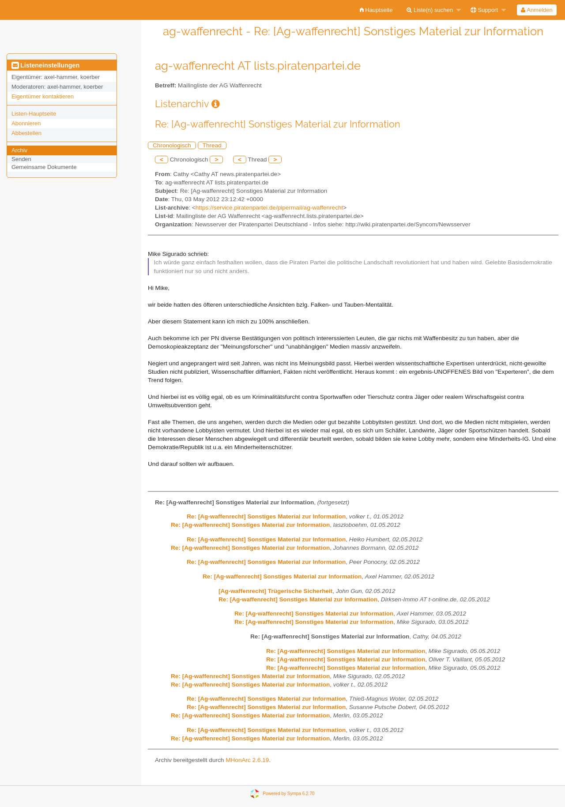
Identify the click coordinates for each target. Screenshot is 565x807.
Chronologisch (172, 145)
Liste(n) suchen (430, 10)
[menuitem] (376, 10)
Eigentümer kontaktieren (42, 96)
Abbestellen (26, 133)
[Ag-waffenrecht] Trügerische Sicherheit (275, 591)
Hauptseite (376, 10)
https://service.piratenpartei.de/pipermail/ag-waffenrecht (269, 207)
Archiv (19, 150)
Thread (212, 145)
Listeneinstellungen (45, 65)
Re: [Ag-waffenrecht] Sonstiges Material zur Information (266, 516)
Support (484, 10)
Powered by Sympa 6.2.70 (288, 793)
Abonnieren (26, 123)
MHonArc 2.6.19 (247, 760)
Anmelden (536, 10)
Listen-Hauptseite (33, 113)
